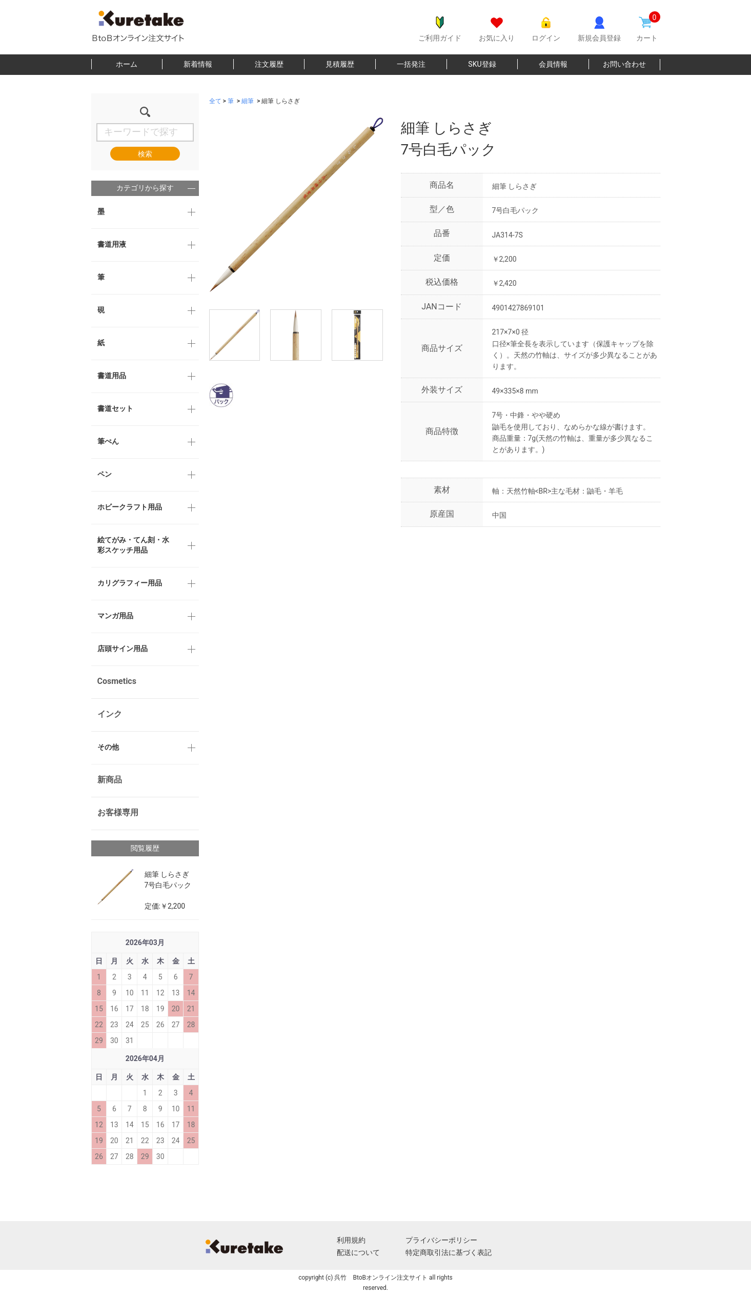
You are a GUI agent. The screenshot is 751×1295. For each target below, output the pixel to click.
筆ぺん (108, 441)
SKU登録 (482, 64)
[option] (296, 204)
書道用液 (111, 244)
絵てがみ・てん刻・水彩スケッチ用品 (133, 545)
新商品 (109, 779)
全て (215, 101)
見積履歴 (340, 64)
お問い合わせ (624, 64)
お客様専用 (117, 812)
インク (109, 714)
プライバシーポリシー (441, 1240)
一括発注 (411, 64)
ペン (104, 474)
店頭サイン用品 (122, 648)
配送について (358, 1252)
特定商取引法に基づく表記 (448, 1252)
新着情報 (198, 64)
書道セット (115, 408)
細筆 (247, 101)
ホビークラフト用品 (129, 507)
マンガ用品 (115, 616)
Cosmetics (116, 681)
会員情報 (553, 64)
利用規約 (351, 1240)
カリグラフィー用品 (129, 583)
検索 (145, 154)
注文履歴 (269, 64)
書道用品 (111, 375)
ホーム (126, 64)
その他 (108, 747)
